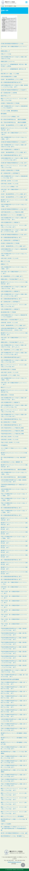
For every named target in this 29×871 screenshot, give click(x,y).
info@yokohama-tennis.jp (14, 862)
